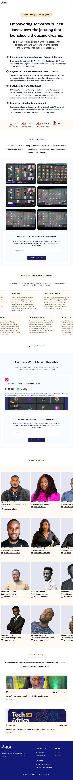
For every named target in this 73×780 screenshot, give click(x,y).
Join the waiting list (37, 258)
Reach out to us (36, 440)
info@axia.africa (41, 755)
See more (10, 699)
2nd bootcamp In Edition (36, 139)
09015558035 (40, 752)
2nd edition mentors (36, 460)
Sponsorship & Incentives (37, 346)
